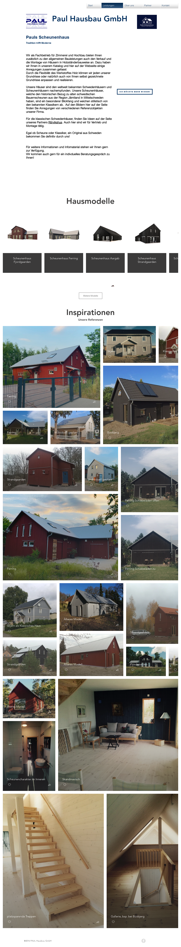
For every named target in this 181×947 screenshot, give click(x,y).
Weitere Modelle (90, 295)
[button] (94, 402)
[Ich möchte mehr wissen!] (135, 92)
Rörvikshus (55, 122)
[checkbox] (9, 401)
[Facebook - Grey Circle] (143, 941)
